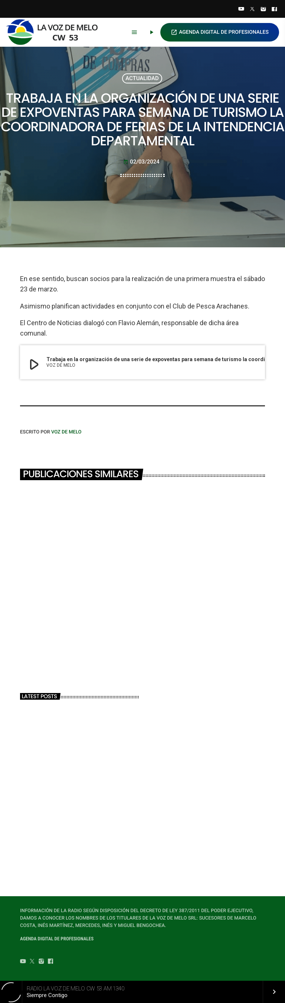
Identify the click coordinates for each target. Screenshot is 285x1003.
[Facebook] (274, 9)
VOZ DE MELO (66, 432)
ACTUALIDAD (142, 78)
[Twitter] (252, 9)
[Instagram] (263, 9)
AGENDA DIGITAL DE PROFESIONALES (220, 32)
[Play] (151, 32)
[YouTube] (241, 9)
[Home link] (55, 32)
